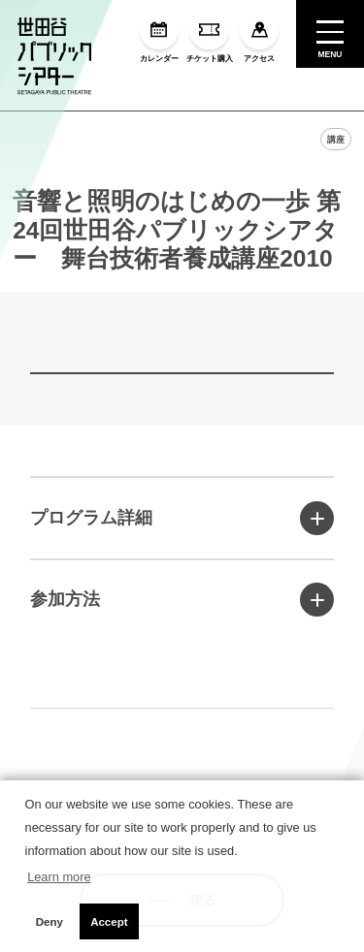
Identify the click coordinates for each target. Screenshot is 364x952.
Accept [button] (108, 922)
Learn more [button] (58, 877)
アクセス (259, 37)
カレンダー (159, 37)
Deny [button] (49, 922)
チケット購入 (209, 37)
